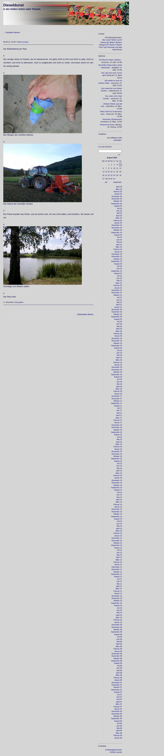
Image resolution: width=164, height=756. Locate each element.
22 (109, 175)
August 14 (118, 490)
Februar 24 (118, 249)
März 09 (119, 646)
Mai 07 (119, 699)
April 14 (119, 500)
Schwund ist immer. (107, 125)
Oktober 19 (117, 343)
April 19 (119, 358)
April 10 (119, 615)
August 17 (118, 406)
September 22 (116, 271)
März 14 (119, 502)
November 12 (117, 540)
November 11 (117, 569)
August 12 (118, 548)
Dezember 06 (117, 711)
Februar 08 (118, 678)
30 (111, 179)
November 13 (117, 512)
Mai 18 (119, 384)
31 (114, 179)
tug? (105, 47)
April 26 (119, 187)
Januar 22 (118, 288)
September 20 (116, 317)
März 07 (119, 704)
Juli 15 (119, 463)
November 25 (117, 199)
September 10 (116, 603)
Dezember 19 (117, 338)
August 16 (118, 434)
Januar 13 (118, 536)
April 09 (119, 644)
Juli (106, 182)
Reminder (111, 47)
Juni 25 (119, 211)
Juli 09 (119, 637)
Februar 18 (118, 391)
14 (106, 172)
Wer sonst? (106, 40)
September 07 (116, 690)
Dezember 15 (117, 451)
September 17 (116, 403)
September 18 (116, 374)
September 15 (116, 459)
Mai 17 (119, 413)
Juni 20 (119, 324)
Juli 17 (119, 408)
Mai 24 (119, 242)
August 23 (118, 264)
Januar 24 (118, 252)
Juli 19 (119, 350)
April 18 (119, 386)
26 (120, 175)
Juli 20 (119, 321)
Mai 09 (119, 641)
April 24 (119, 244)
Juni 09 (119, 639)
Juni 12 (119, 553)
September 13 (116, 516)
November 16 (117, 427)
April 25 (119, 216)
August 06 (118, 721)
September (117, 182)
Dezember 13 (117, 509)
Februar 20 (118, 333)
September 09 (116, 632)
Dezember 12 (117, 538)
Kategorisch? (104, 45)
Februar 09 (118, 649)
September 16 (116, 432)
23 (111, 175)
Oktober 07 (117, 687)
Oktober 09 (117, 629)
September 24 (116, 232)
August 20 (118, 319)
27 (103, 179)
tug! (116, 47)
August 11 (118, 576)
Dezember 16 (117, 425)
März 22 (119, 283)
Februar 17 (118, 420)
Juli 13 (119, 521)
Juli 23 (119, 266)
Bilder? (112, 42)
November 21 (117, 292)
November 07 (117, 685)
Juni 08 (119, 668)
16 (111, 172)
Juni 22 (119, 278)
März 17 (119, 418)
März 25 (119, 218)
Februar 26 (118, 191)
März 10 (119, 617)
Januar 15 (118, 478)
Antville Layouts (116, 752)
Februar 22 (118, 285)
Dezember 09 (117, 625)
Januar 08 (118, 680)
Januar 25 (118, 223)
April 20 (119, 329)
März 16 (119, 444)
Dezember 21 (117, 290)
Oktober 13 (117, 514)
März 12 (119, 560)
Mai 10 (119, 613)
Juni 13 (119, 524)
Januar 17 (118, 422)
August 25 (118, 206)
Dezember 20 (117, 309)
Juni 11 (119, 581)
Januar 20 (118, 336)
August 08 (118, 663)
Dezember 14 (117, 480)
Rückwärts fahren (85, 314)
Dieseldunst (13, 5)
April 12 (119, 557)
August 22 (118, 273)
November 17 (117, 398)
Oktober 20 (117, 314)
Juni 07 (119, 697)
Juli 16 (119, 437)
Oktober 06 (117, 716)
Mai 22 (119, 280)
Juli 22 (119, 276)
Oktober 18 (117, 372)
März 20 (119, 331)
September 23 (116, 261)
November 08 (117, 656)
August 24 (118, 235)
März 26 (119, 189)
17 (114, 172)
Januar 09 (118, 651)
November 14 (117, 483)
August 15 (118, 461)
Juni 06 (119, 726)
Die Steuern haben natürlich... (110, 60)
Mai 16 (119, 439)
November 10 (117, 598)
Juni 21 (119, 300)
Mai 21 (119, 302)
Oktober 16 (117, 430)
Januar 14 (118, 507)
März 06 (119, 733)
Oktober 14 (117, 485)
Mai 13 (119, 526)
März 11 (119, 588)
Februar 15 (118, 475)
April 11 (119, 586)
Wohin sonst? (117, 40)
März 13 (119, 531)
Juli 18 (119, 379)
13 (103, 172)
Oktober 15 (117, 456)
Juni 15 (119, 466)
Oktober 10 (117, 601)
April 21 (119, 305)
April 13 (119, 528)
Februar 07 (118, 707)
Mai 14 (119, 497)
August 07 (118, 692)
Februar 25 (118, 220)
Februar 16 (118, 447)
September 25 (116, 204)
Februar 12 (118, 562)
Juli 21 (119, 297)
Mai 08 (119, 670)
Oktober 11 (117, 572)
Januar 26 (118, 194)
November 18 (117, 370)
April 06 (119, 730)
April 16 (119, 442)
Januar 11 (118, 593)
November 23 (117, 256)
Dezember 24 (117, 225)
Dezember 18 (117, 367)
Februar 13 (118, 533)
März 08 (119, 675)
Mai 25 (119, 213)
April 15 (119, 471)
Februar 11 (118, 591)
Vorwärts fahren (12, 32)
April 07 (119, 702)
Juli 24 (119, 237)
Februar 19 (118, 362)
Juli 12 (119, 550)
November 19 (117, 341)
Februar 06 (118, 735)
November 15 (117, 454)
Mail (120, 47)
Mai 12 (119, 555)
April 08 (119, 673)
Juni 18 (119, 382)
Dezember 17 (117, 396)
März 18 (119, 389)
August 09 (118, 634)
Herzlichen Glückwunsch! (112, 119)
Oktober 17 (117, 401)
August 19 (118, 348)
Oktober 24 (117, 230)
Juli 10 (119, 608)
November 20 (117, 312)
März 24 (119, 247)
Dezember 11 (117, 567)
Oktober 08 (117, 658)
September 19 (116, 345)
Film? (101, 47)
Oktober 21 (117, 295)
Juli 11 (119, 579)
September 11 (116, 574)
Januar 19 (118, 365)
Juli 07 (119, 694)
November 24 (117, 228)
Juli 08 (119, 666)
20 (103, 175)
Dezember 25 (117, 196)
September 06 (116, 718)
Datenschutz (117, 50)
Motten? (119, 42)
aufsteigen (118, 140)
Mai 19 (119, 355)
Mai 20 (119, 326)
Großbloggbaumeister (113, 750)
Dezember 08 (117, 654)
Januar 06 (118, 738)
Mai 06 (119, 728)
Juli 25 (119, 208)
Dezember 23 (117, 254)
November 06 (117, 714)
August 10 (118, 605)
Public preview (22, 42)
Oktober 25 (117, 201)
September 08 (116, 661)
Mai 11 (119, 584)
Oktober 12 (117, 543)
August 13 (118, 519)
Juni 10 (119, 610)
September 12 (116, 545)
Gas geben (19, 302)
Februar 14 (118, 504)
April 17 (119, 415)
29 (109, 179)
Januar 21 (118, 307)
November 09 (117, 627)
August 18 (118, 377)
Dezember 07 (117, 682)
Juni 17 (119, 410)
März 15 (119, 473)
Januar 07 (118, 709)
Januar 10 (118, 622)
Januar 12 (118, 564)
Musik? (119, 45)
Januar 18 (118, 394)
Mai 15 (119, 468)
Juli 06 (119, 723)
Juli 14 (119, 492)
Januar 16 (118, 449)
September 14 (116, 487)
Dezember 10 (117, 596)
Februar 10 (118, 620)
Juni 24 (119, 240)
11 (117, 168)
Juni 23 (119, 268)
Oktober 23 (117, 259)
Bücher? (113, 45)
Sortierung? (104, 42)
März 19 (119, 360)
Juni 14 (119, 495)
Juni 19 (119, 353)
